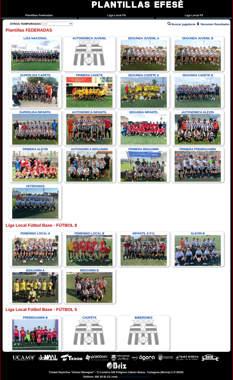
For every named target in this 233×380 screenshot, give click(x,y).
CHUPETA (89, 330)
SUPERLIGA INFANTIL (35, 127)
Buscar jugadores (181, 24)
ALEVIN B (198, 249)
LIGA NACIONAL (35, 54)
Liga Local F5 (194, 15)
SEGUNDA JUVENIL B (198, 54)
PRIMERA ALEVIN (35, 164)
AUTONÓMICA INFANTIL (89, 127)
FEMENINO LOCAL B (89, 249)
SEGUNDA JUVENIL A (144, 54)
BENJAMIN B (89, 286)
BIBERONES (144, 330)
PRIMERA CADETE (89, 91)
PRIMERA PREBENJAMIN (198, 164)
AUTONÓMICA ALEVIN (198, 127)
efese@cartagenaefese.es (134, 376)
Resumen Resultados (213, 24)
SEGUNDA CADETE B (198, 91)
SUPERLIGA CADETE (35, 91)
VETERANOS (35, 201)
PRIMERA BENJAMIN (144, 164)
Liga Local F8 (116, 15)
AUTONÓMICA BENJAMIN (89, 164)
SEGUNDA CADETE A (144, 91)
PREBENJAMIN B (35, 333)
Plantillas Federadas (39, 15)
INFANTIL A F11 (144, 249)
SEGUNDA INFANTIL (144, 127)
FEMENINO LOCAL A (35, 249)
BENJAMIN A (35, 286)
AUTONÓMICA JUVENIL (89, 51)
